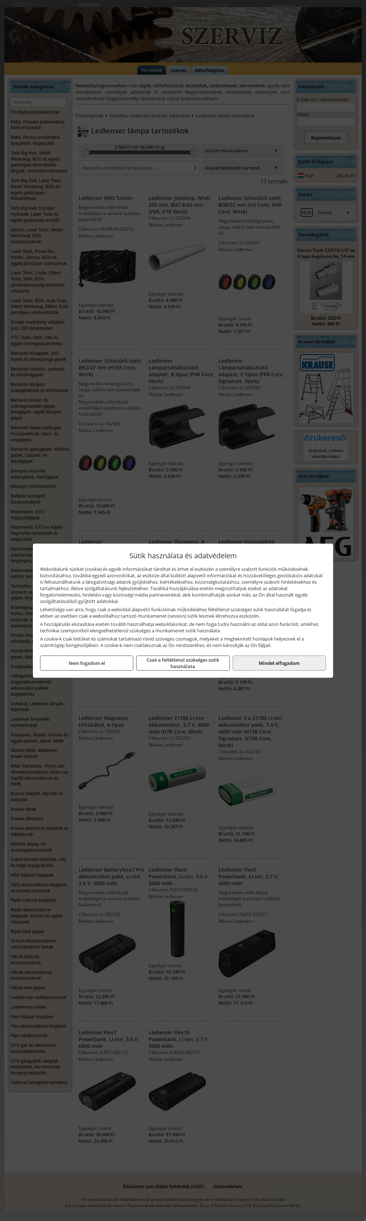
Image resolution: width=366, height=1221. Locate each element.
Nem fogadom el (87, 663)
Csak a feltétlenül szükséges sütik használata (183, 663)
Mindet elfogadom (279, 663)
